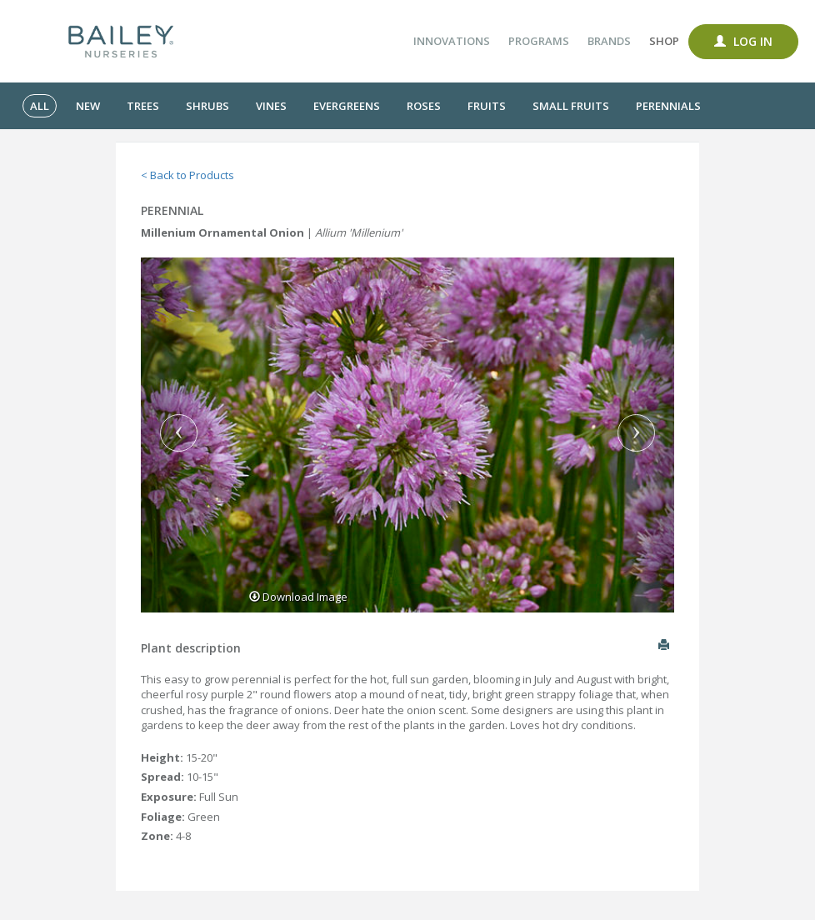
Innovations (451, 40)
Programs (538, 40)
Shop (664, 40)
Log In (743, 41)
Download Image (298, 596)
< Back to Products (187, 175)
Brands (609, 40)
